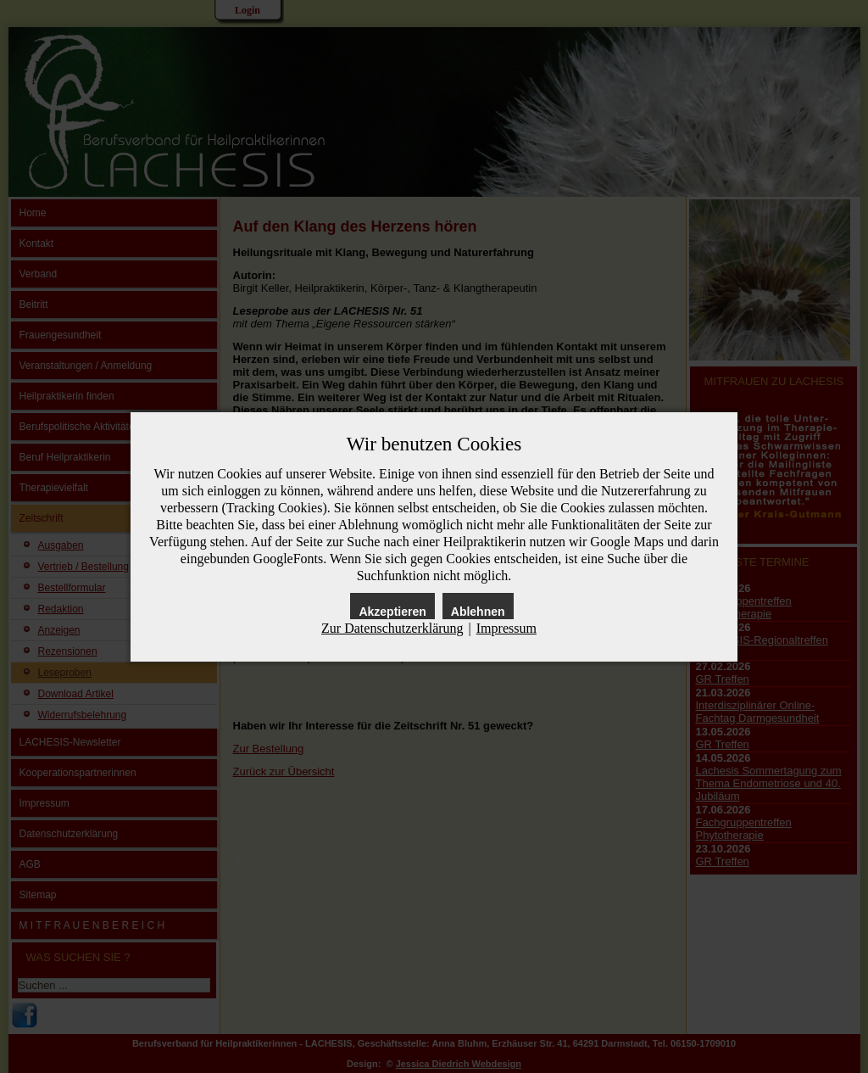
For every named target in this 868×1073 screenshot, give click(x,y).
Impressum (506, 628)
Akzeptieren (392, 611)
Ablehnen (478, 611)
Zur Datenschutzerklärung (392, 628)
